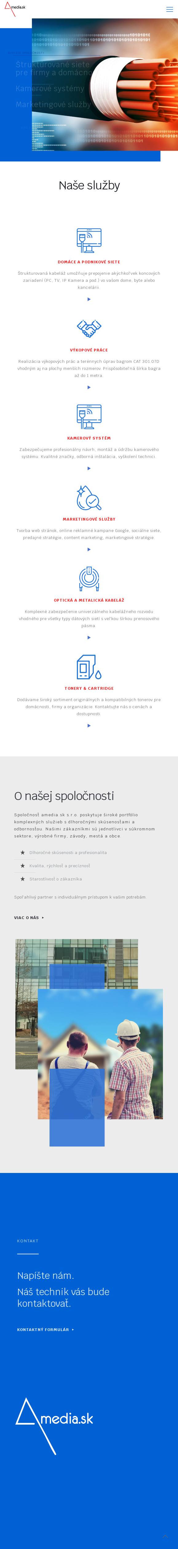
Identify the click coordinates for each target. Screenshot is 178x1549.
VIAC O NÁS (22, 917)
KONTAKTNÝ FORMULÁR (58, 1329)
